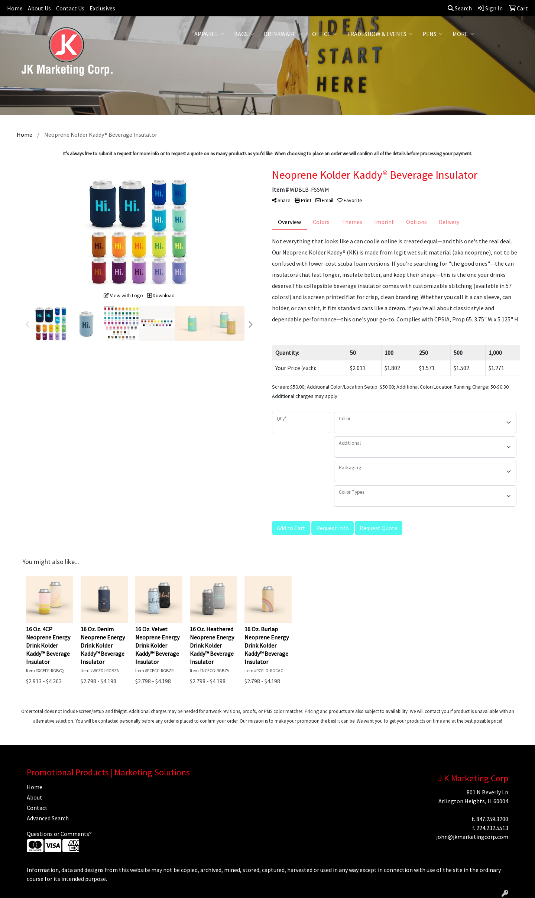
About (34, 797)
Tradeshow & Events (380, 33)
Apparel (209, 33)
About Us (39, 8)
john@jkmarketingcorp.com (472, 836)
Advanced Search (48, 818)
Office (324, 33)
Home (15, 8)
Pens (432, 33)
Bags (244, 33)
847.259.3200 (492, 819)
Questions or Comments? (59, 833)
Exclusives (102, 8)
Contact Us (70, 8)
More (463, 33)
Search (460, 8)
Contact (37, 807)
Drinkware (283, 33)
